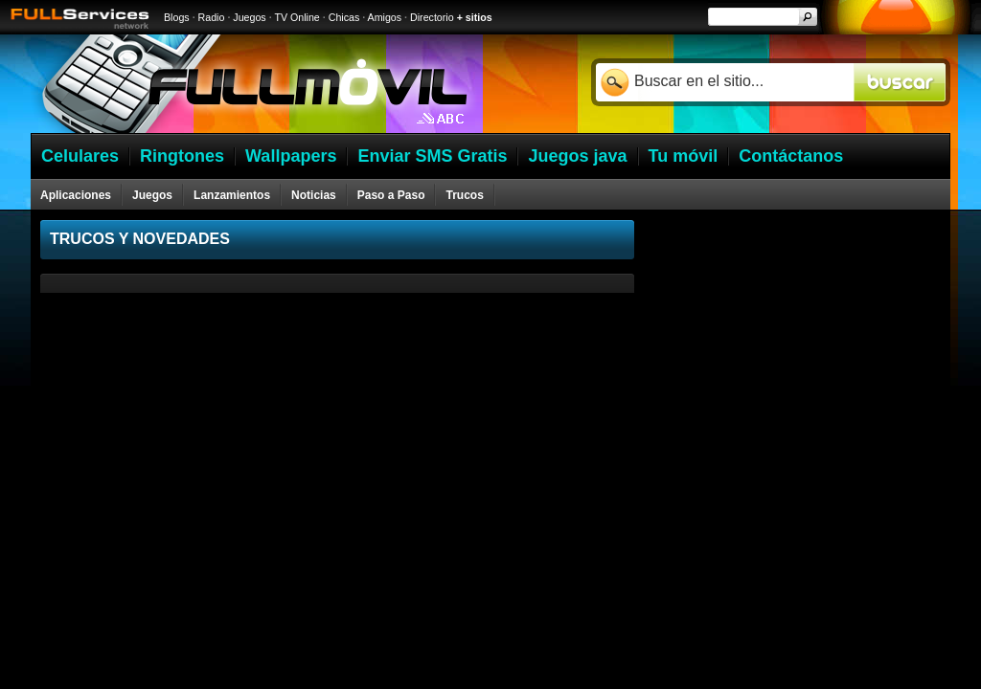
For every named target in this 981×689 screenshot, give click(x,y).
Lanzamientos (232, 195)
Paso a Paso (391, 195)
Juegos (249, 17)
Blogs (177, 17)
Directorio (432, 17)
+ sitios (474, 17)
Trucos (464, 195)
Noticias (313, 195)
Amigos (385, 17)
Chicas (344, 17)
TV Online (296, 17)
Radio (211, 17)
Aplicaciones (75, 195)
